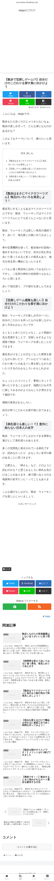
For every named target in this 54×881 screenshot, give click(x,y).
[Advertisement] (27, 45)
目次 (23, 153)
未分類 (6, 569)
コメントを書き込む (27, 847)
